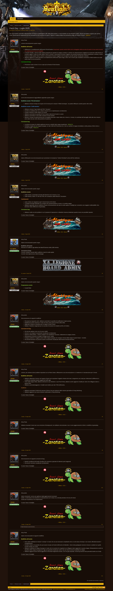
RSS (103, 587)
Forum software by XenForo (19, 589)
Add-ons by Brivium (64, 589)
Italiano (10, 587)
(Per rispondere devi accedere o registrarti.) (95, 580)
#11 (102, 524)
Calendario (20, 18)
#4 (102, 234)
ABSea (58, 147)
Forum (13, 18)
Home (101, 587)
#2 (102, 149)
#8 (102, 416)
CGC (64, 87)
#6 (102, 309)
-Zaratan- (27, 30)
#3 (102, 180)
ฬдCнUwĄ (24, 526)
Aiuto (98, 587)
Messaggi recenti (13, 21)
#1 (102, 89)
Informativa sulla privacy (100, 589)
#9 (102, 450)
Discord (65, 147)
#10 (102, 487)
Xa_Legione (13, 248)
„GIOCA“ (88, 35)
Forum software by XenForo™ (41, 589)
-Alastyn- (12, 103)
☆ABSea (60, 87)
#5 (102, 273)
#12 (102, 575)
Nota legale (94, 587)
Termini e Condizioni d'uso (90, 589)
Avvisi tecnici (18, 30)
